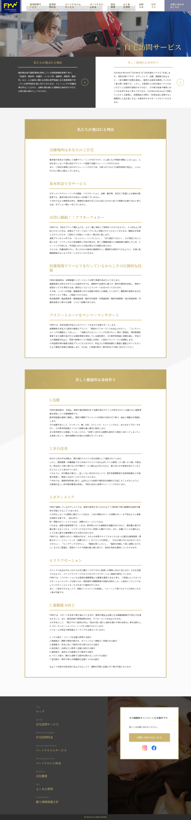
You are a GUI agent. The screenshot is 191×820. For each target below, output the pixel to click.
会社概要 (111, 6)
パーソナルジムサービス (72, 6)
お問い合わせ (174, 4)
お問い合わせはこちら (149, 737)
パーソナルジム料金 (96, 6)
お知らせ (138, 6)
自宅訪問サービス (35, 6)
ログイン (149, 6)
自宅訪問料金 (52, 6)
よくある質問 (125, 6)
